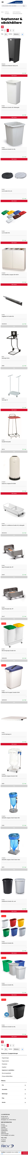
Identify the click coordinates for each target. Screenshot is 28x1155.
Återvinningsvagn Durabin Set (9, 650)
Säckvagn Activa (5, 358)
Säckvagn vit (5, 400)
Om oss (3, 1124)
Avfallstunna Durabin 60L (7, 943)
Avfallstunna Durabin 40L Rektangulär (10, 107)
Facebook (3, 1139)
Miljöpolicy (3, 1132)
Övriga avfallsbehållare (7, 1076)
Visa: (2, 34)
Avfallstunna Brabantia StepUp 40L (10, 65)
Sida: (2, 30)
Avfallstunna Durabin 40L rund (9, 901)
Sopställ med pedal (6, 441)
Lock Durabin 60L (6, 232)
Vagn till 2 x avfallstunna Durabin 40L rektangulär (13, 525)
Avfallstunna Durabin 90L (7, 985)
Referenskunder (5, 1133)
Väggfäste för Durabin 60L (8, 316)
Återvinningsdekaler (6, 1073)
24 (6, 34)
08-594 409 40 (4, 1116)
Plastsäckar (4, 1064)
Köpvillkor (3, 1127)
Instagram (3, 1141)
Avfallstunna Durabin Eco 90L (8, 149)
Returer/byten (4, 1129)
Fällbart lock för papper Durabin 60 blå (10, 692)
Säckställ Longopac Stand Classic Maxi (11, 859)
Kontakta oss (4, 1125)
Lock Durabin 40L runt (7, 191)
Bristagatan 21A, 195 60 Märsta (8, 1119)
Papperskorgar (5, 1058)
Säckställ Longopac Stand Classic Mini (11, 817)
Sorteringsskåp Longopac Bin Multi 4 (10, 274)
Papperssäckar (5, 1061)
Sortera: (10, 34)
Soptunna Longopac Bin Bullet (9, 483)
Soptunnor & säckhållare (8, 1070)
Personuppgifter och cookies (7, 1135)
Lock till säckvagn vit (6, 734)
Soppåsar (4, 1067)
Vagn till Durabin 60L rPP (7, 567)
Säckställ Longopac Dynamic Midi (9, 776)
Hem (2, 12)
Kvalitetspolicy (4, 1130)
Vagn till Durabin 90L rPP (7, 608)
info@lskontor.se (5, 1118)
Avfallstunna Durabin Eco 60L (8, 1026)
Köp (14, 326)
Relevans (16, 34)
